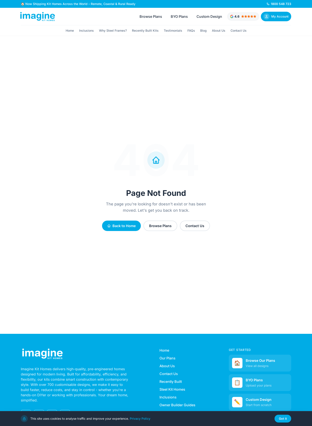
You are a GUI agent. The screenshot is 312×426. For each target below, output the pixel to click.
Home (70, 30)
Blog (203, 30)
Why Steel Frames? (113, 30)
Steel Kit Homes (172, 389)
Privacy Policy (140, 419)
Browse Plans (151, 16)
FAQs (191, 30)
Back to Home (121, 226)
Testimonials (173, 30)
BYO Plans (179, 16)
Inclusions (86, 30)
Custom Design (209, 16)
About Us (218, 30)
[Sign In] (276, 16)
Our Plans (167, 358)
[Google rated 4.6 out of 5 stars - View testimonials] (243, 16)
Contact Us (239, 30)
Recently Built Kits (145, 30)
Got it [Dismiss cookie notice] (283, 419)
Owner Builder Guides (177, 405)
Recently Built (170, 381)
